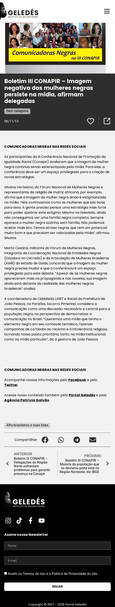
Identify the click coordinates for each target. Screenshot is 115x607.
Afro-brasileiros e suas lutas (27, 425)
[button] (45, 439)
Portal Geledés (82, 395)
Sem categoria (17, 111)
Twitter (11, 385)
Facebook (77, 379)
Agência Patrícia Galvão (26, 400)
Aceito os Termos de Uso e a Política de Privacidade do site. (53, 574)
